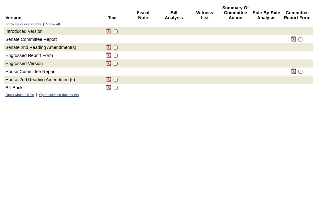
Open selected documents (59, 95)
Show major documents (23, 24)
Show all (53, 24)
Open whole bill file (19, 95)
